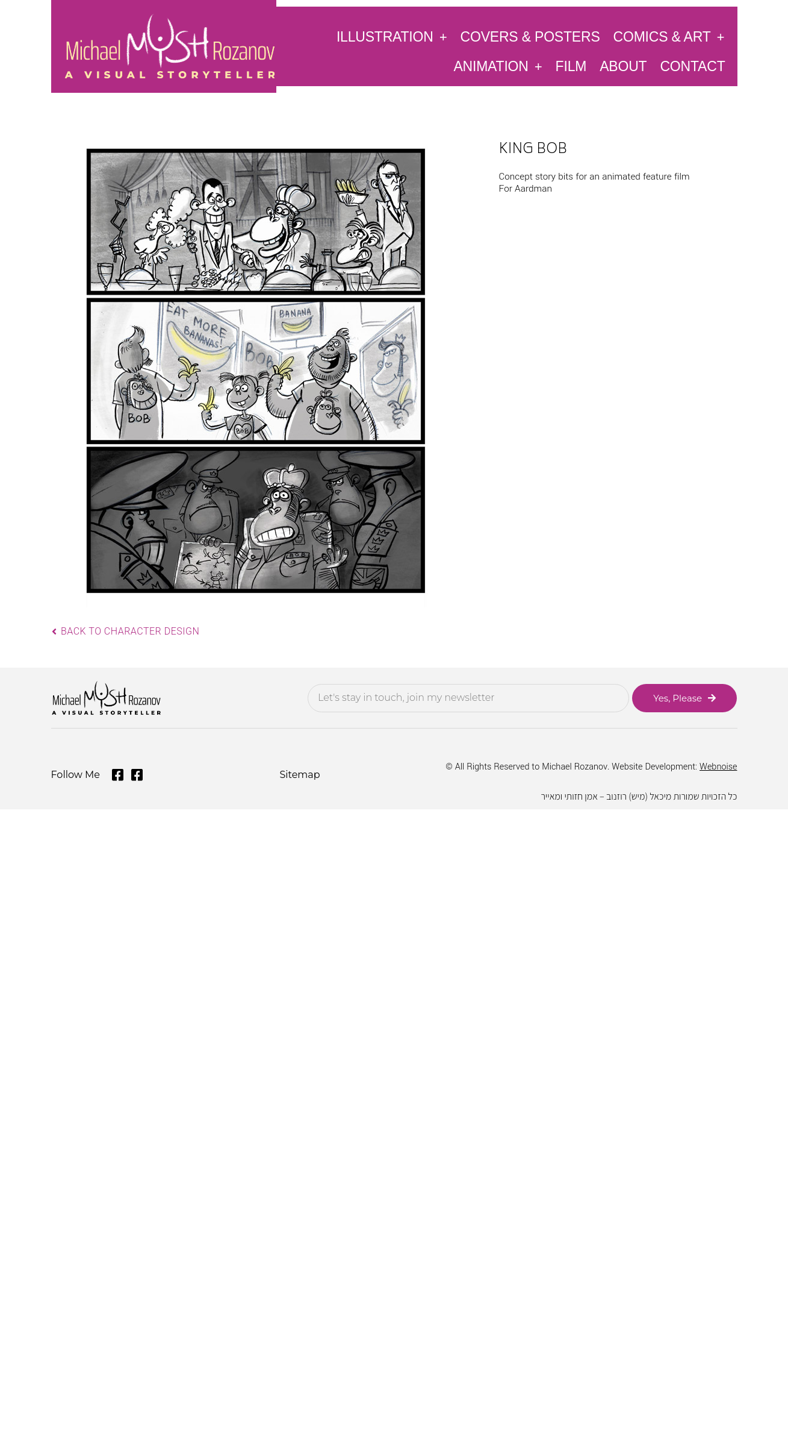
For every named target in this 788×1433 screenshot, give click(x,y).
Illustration (392, 36)
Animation (497, 66)
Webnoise (718, 766)
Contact (692, 66)
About (623, 66)
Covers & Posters (530, 37)
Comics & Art (669, 36)
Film (571, 66)
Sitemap (299, 774)
